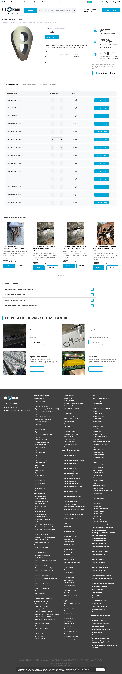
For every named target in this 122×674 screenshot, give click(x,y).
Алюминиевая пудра (98, 609)
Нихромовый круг (98, 459)
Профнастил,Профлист (41, 521)
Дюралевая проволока (70, 575)
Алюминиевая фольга (70, 468)
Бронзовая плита (69, 531)
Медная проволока (98, 416)
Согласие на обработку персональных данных (61, 667)
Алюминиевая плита (70, 458)
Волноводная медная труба (101, 398)
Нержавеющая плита (99, 538)
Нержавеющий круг (98, 559)
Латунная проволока (70, 616)
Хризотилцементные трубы (43, 419)
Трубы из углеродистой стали (43, 434)
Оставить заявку (51, 37)
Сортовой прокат (39, 463)
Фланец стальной (97, 635)
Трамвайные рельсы (70, 441)
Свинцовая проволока (99, 478)
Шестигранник (39, 491)
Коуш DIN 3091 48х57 (14, 171)
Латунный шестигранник (71, 636)
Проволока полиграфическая (43, 575)
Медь (93, 395)
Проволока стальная (40, 545)
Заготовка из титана (99, 485)
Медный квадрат (98, 426)
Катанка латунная (69, 606)
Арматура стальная (40, 465)
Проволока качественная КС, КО (44, 568)
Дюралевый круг (69, 580)
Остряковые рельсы (70, 431)
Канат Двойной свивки (41, 609)
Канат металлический (41, 601)
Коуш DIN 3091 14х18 (14, 155)
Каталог (30, 10)
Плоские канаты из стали (71, 408)
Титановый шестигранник (100, 521)
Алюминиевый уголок (70, 491)
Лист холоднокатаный (41, 516)
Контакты (70, 2)
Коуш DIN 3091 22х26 (14, 139)
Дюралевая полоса (69, 572)
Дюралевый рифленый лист (72, 588)
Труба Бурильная (40, 437)
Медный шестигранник (100, 436)
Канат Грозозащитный (41, 606)
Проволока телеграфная (42, 583)
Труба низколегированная (42, 432)
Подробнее (8, 265)
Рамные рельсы (68, 436)
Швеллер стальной (40, 506)
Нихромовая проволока (99, 454)
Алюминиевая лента (70, 455)
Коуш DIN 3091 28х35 (14, 187)
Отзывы (62, 2)
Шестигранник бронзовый (71, 559)
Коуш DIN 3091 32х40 (14, 195)
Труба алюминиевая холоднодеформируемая (71, 517)
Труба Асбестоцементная (42, 416)
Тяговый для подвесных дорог (72, 416)
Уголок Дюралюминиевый (71, 593)
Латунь (65, 601)
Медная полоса (97, 413)
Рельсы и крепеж (68, 421)
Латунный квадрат (69, 629)
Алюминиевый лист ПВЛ (71, 483)
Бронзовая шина (69, 547)
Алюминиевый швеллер (71, 494)
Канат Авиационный (41, 604)
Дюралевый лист (69, 582)
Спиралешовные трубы (41, 444)
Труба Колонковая (40, 450)
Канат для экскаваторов (42, 623)
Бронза (65, 523)
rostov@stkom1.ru (90, 11)
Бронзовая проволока (70, 536)
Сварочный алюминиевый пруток (74, 509)
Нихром (94, 447)
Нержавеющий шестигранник (101, 575)
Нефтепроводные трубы (42, 442)
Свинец (94, 462)
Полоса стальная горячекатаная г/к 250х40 (13, 248)
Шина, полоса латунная (71, 639)
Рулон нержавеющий (99, 581)
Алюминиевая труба (70, 465)
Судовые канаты (68, 411)
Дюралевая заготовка (70, 564)
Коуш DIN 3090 (39, 631)
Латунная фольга (69, 623)
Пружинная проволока (41, 591)
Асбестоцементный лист (42, 542)
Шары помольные (40, 488)
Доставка (37, 2)
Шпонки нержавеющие (99, 586)
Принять (100, 669)
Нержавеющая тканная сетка (101, 551)
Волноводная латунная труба (72, 603)
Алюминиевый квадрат (71, 476)
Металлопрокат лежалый (100, 615)
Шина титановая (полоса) (100, 524)
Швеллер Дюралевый (70, 595)
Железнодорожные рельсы (72, 424)
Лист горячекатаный (41, 514)
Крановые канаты (69, 395)
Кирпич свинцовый (98, 470)
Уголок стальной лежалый (100, 623)
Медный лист (97, 431)
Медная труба (97, 418)
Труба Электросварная (41, 406)
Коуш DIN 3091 (39, 633)
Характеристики (29, 84)
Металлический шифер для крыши (45, 537)
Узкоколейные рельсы (70, 444)
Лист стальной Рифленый (42, 519)
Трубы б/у (37, 457)
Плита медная (97, 439)
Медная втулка (97, 406)
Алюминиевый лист (70, 481)
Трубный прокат (39, 398)
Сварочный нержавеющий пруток (103, 583)
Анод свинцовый (98, 465)
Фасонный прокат (39, 493)
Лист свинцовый (98, 472)
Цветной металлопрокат (71, 450)
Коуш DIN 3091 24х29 (14, 179)
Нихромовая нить (98, 452)
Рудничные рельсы (69, 439)
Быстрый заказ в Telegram (105, 73)
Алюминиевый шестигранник (72, 496)
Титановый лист (97, 516)
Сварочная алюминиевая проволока (74, 506)
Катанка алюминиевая (70, 501)
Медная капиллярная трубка (101, 408)
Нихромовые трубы (98, 457)
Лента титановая (98, 488)
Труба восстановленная (42, 455)
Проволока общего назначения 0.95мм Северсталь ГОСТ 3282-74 (45, 248)
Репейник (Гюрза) (40, 593)
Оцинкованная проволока (42, 555)
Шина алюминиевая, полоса (72, 521)
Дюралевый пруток (69, 585)
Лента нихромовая (98, 449)
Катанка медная (97, 403)
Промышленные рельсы (71, 434)
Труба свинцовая (98, 480)
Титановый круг (97, 513)
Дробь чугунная (97, 592)
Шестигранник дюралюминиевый (74, 598)
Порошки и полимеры (99, 606)
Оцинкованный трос (70, 406)
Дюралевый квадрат (70, 577)
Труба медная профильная (100, 444)
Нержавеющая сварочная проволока (104, 549)
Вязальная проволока (41, 547)
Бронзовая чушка (69, 544)
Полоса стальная (40, 480)
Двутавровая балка (40, 496)
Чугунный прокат (97, 589)
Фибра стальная (39, 485)
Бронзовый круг (68, 552)
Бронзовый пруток (69, 557)
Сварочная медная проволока (101, 441)
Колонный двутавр (40, 498)
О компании (27, 2)
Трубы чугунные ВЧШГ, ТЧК (100, 600)
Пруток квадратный (40, 483)
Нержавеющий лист (98, 562)
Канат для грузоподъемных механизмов (47, 614)
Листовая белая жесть (41, 534)
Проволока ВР (39, 557)
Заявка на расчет (111, 10)
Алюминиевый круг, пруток (72, 478)
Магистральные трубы (41, 439)
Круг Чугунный (96, 595)
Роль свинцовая (97, 475)
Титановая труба (97, 503)
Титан (94, 483)
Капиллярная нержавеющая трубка (103, 533)
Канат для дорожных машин (43, 616)
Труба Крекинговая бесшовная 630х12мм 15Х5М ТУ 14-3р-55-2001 (105, 248)
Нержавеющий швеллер (100, 573)
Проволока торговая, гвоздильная (45, 586)
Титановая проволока (99, 501)
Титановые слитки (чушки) (101, 508)
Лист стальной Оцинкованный (44, 527)
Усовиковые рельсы (70, 447)
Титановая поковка (98, 498)
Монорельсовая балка (41, 501)
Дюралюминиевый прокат (71, 562)
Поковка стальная (40, 478)
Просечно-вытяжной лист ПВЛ (44, 524)
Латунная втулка (69, 608)
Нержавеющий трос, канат (100, 567)
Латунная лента (68, 611)
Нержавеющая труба (99, 554)
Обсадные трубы (40, 429)
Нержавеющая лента (99, 535)
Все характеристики (50, 66)
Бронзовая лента (69, 529)
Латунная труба (68, 621)
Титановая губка (97, 493)
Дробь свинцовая (98, 467)
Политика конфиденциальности (61, 665)
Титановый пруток (98, 519)
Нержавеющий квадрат (99, 557)
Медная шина (97, 424)
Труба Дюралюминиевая (71, 590)
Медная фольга (97, 421)
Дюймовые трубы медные (100, 401)
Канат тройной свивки (41, 628)
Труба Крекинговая (40, 447)
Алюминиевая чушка (70, 471)
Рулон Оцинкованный (41, 539)
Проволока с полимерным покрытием (46, 578)
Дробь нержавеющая (99, 530)
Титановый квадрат (98, 511)
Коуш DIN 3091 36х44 (14, 147)
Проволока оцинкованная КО (43, 573)
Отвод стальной (97, 632)
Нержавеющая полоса (99, 543)
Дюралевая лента (69, 567)
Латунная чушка (68, 626)
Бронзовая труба (68, 539)
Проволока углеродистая (42, 588)
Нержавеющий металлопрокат (102, 527)
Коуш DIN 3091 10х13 (14, 100)
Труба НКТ (38, 424)
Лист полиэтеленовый (99, 612)
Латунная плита (68, 613)
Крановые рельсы (69, 429)
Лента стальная (39, 475)
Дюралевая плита (69, 570)
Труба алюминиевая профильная (73, 514)
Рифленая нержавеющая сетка (102, 578)
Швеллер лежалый (98, 626)
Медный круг (96, 429)
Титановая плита (98, 496)
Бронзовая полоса (69, 534)
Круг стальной (39, 473)
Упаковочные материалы (100, 638)
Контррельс (67, 426)
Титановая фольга (98, 506)
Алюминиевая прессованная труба (74, 460)
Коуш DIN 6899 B (39, 636)
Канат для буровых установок (43, 611)
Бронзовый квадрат (69, 549)
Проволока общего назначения (44, 570)
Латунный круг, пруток (70, 631)
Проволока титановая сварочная (102, 490)
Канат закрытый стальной (42, 626)
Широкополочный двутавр (42, 509)
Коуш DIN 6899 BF (40, 638)
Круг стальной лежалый (99, 621)
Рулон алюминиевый (70, 504)
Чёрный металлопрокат (41, 396)
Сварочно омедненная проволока (45, 598)
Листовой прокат (39, 511)
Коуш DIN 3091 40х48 (14, 123)
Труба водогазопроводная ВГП (44, 411)
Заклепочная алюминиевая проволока (75, 499)
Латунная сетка (68, 618)
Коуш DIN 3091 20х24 (14, 108)
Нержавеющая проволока (100, 546)
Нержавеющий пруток (99, 565)
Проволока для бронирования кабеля (46, 560)
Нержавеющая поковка (99, 541)
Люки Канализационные (100, 598)
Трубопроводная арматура (100, 629)
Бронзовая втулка (69, 526)
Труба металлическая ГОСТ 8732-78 (45, 414)
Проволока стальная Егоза (42, 580)
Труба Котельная (40, 426)
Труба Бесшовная (40, 401)
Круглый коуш (68, 398)
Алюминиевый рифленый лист (73, 486)
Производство (53, 2)
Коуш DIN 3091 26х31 (14, 202)
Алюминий (66, 453)
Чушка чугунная (97, 603)
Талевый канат (68, 413)
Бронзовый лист (68, 554)
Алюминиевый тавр (70, 488)
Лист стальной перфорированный (45, 529)
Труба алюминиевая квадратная (73, 512)
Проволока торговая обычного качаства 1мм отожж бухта (75, 248)
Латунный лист (68, 634)
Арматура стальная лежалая (101, 618)
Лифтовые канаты (69, 400)
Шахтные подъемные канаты (72, 418)
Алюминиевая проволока (71, 463)
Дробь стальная (39, 468)
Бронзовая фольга (69, 541)
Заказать (22, 266)
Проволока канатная (41, 565)
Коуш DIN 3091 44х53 (14, 163)
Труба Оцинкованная (41, 421)
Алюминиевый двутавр (71, 473)
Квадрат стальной (40, 470)
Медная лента (97, 411)
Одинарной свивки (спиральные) (73, 403)
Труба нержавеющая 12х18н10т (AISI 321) (47, 409)
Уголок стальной (40, 503)
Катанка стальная (40, 550)
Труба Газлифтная (40, 452)
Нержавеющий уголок (99, 570)
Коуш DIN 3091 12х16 (14, 116)
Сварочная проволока (41, 596)
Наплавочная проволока (42, 552)
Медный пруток (97, 434)
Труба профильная (40, 403)
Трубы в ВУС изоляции (41, 460)
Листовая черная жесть (42, 532)
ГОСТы (44, 2)
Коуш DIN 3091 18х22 (14, 131)
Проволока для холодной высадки (45, 562)
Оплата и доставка (48, 84)
